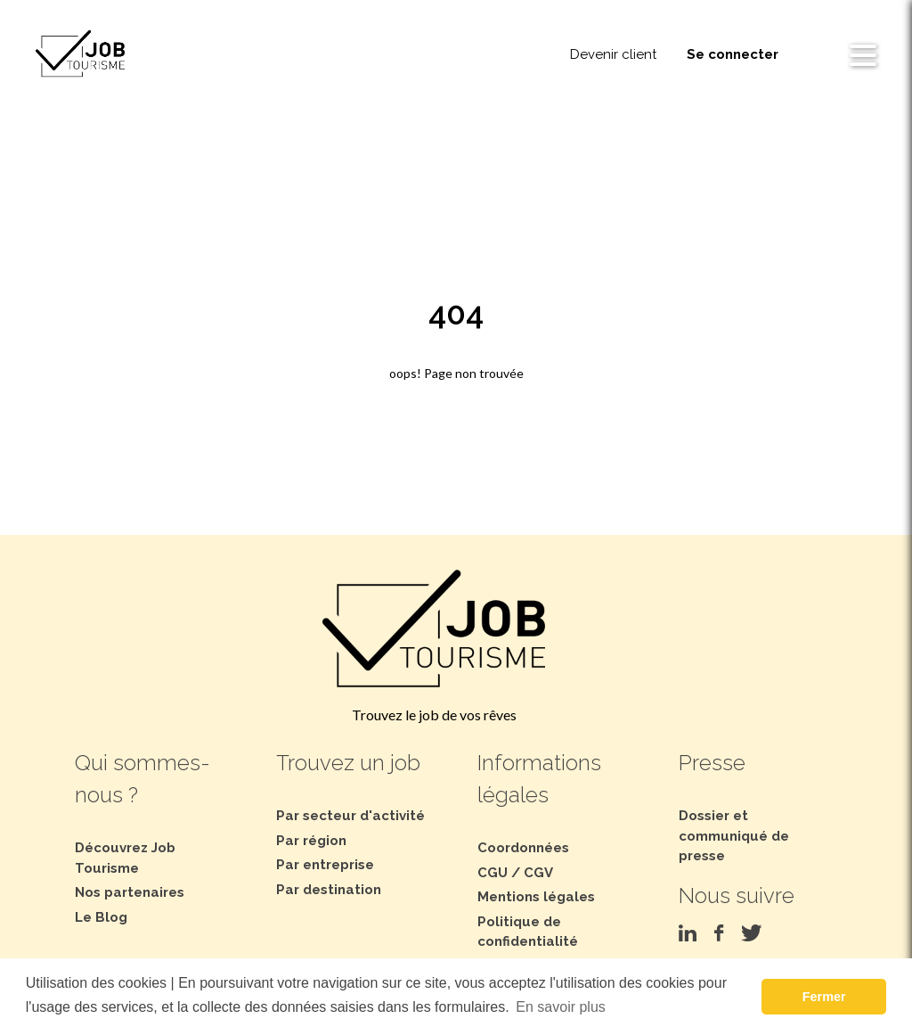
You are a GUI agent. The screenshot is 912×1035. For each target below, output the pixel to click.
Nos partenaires (129, 892)
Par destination (328, 890)
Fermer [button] (824, 997)
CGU (492, 873)
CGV (538, 873)
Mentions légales (536, 897)
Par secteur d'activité (350, 816)
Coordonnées (523, 848)
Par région (311, 841)
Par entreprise (325, 865)
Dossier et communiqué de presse (734, 836)
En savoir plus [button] (561, 1006)
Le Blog (101, 917)
